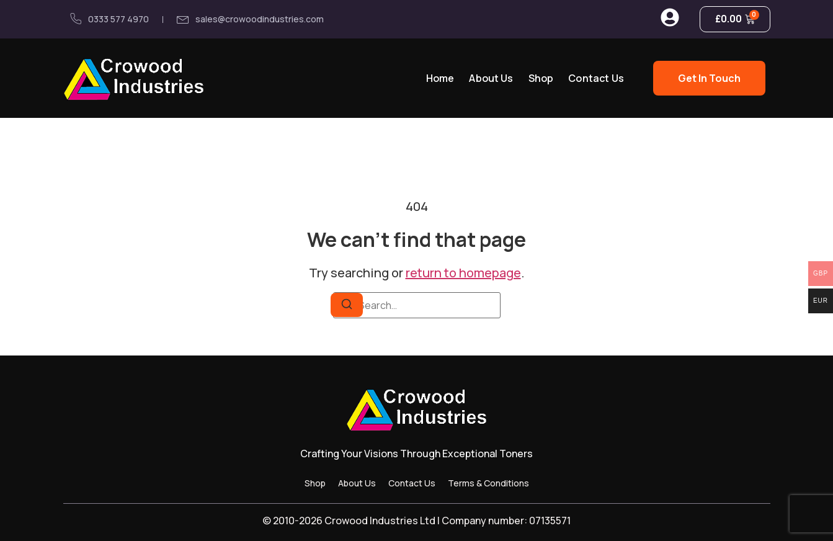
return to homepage (463, 272)
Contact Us (596, 78)
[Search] (347, 304)
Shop (541, 78)
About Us (491, 78)
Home (440, 78)
